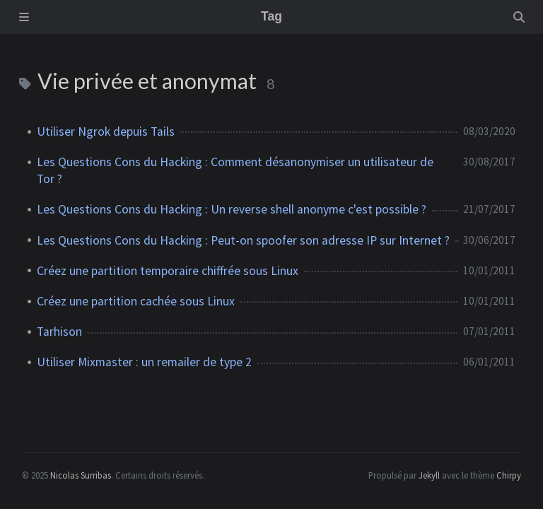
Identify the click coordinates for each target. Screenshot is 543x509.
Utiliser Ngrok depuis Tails (106, 131)
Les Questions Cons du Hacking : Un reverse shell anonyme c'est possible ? (231, 209)
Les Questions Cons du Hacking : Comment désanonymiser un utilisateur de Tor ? (235, 170)
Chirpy (508, 475)
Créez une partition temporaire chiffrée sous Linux (167, 271)
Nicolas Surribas (80, 475)
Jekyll (429, 475)
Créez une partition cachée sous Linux (136, 301)
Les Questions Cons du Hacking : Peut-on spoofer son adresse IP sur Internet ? (243, 240)
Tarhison (59, 331)
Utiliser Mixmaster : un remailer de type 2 (144, 362)
